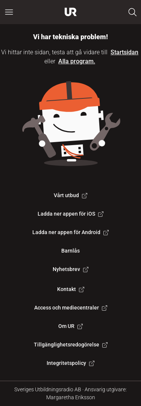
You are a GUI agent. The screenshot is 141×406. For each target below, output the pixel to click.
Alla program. (76, 61)
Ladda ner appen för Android (70, 232)
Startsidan (124, 52)
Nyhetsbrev (70, 269)
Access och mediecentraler (70, 308)
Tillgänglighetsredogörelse (71, 345)
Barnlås (70, 251)
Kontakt (70, 289)
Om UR (70, 326)
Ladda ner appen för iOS (70, 214)
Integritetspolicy (70, 363)
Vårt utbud (70, 195)
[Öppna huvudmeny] (9, 12)
